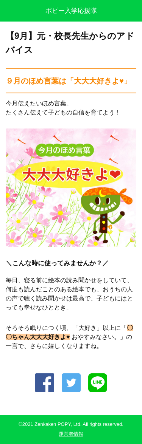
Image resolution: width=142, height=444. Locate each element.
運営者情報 (71, 434)
